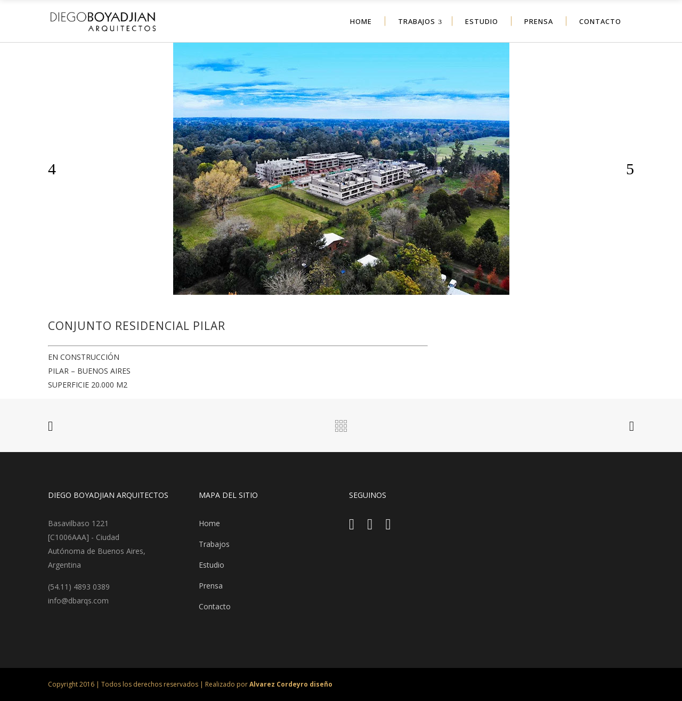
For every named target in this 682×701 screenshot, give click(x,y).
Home (209, 523)
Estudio (211, 565)
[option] (341, 169)
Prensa (211, 586)
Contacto (215, 606)
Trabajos (214, 544)
